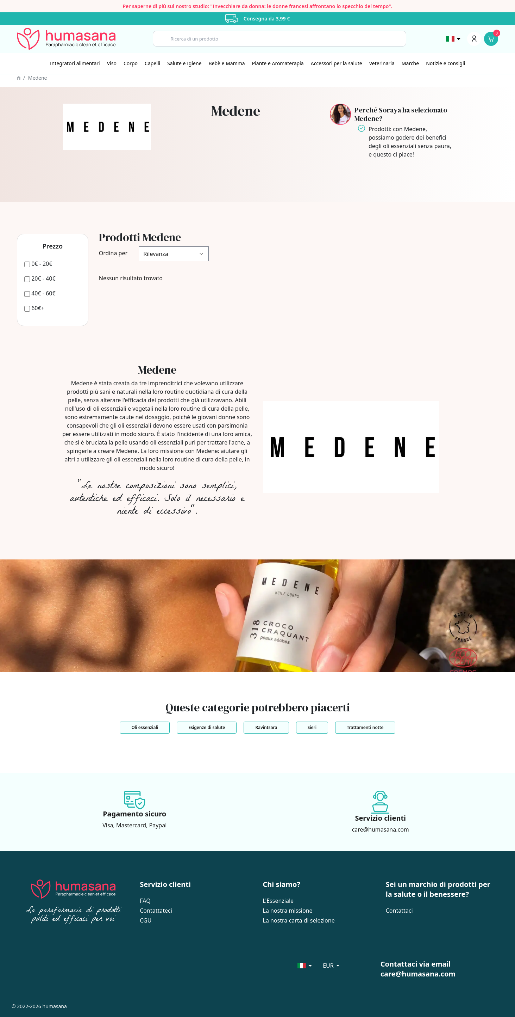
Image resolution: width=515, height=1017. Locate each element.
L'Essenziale (278, 901)
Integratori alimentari (75, 63)
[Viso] (111, 63)
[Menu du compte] (474, 39)
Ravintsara (266, 727)
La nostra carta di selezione (299, 920)
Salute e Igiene (184, 63)
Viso (112, 63)
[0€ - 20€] (38, 264)
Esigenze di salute (206, 727)
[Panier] (491, 39)
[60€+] (34, 308)
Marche (410, 63)
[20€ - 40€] (40, 278)
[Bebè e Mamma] (226, 63)
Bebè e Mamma (226, 63)
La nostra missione (288, 910)
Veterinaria (382, 63)
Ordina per (113, 253)
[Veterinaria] (382, 63)
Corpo (131, 63)
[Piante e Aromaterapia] (278, 63)
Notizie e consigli (445, 63)
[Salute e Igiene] (184, 63)
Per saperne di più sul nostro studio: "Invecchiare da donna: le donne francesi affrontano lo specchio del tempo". (257, 6)
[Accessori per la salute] (336, 63)
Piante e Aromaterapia (278, 63)
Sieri (312, 727)
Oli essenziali (144, 727)
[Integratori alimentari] (74, 63)
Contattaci (399, 910)
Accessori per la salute (336, 63)
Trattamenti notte (365, 727)
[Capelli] (152, 63)
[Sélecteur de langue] (453, 39)
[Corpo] (130, 63)
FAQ (145, 901)
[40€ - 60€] (40, 293)
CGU (145, 920)
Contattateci (156, 910)
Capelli (152, 63)
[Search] (279, 39)
